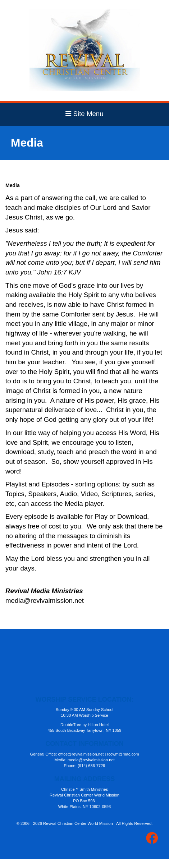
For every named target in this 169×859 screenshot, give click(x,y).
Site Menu (84, 113)
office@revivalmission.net (81, 754)
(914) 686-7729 (91, 765)
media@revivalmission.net (91, 760)
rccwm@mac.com (123, 754)
